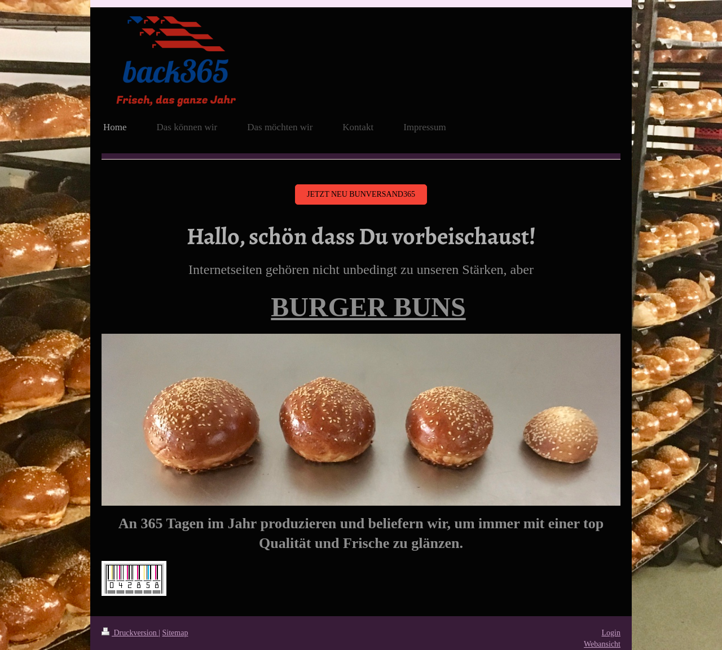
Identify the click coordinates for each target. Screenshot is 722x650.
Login (611, 633)
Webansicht (602, 644)
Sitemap (175, 633)
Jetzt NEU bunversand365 (361, 194)
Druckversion (130, 633)
